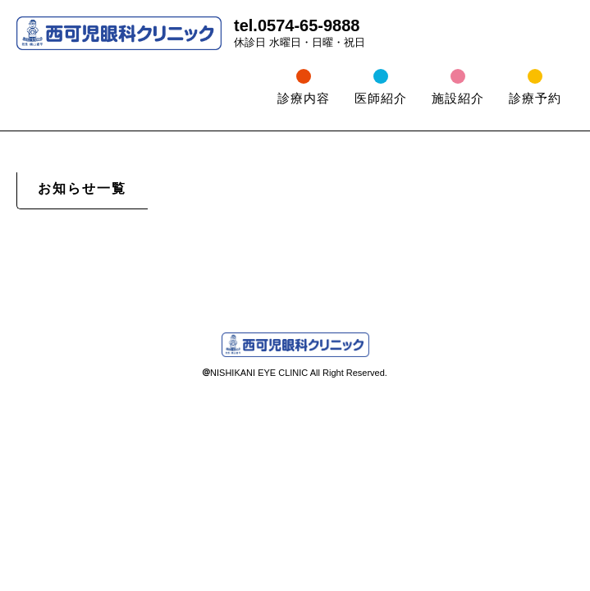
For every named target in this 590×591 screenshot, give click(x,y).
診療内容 (303, 98)
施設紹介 (458, 98)
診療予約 (535, 98)
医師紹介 (380, 98)
